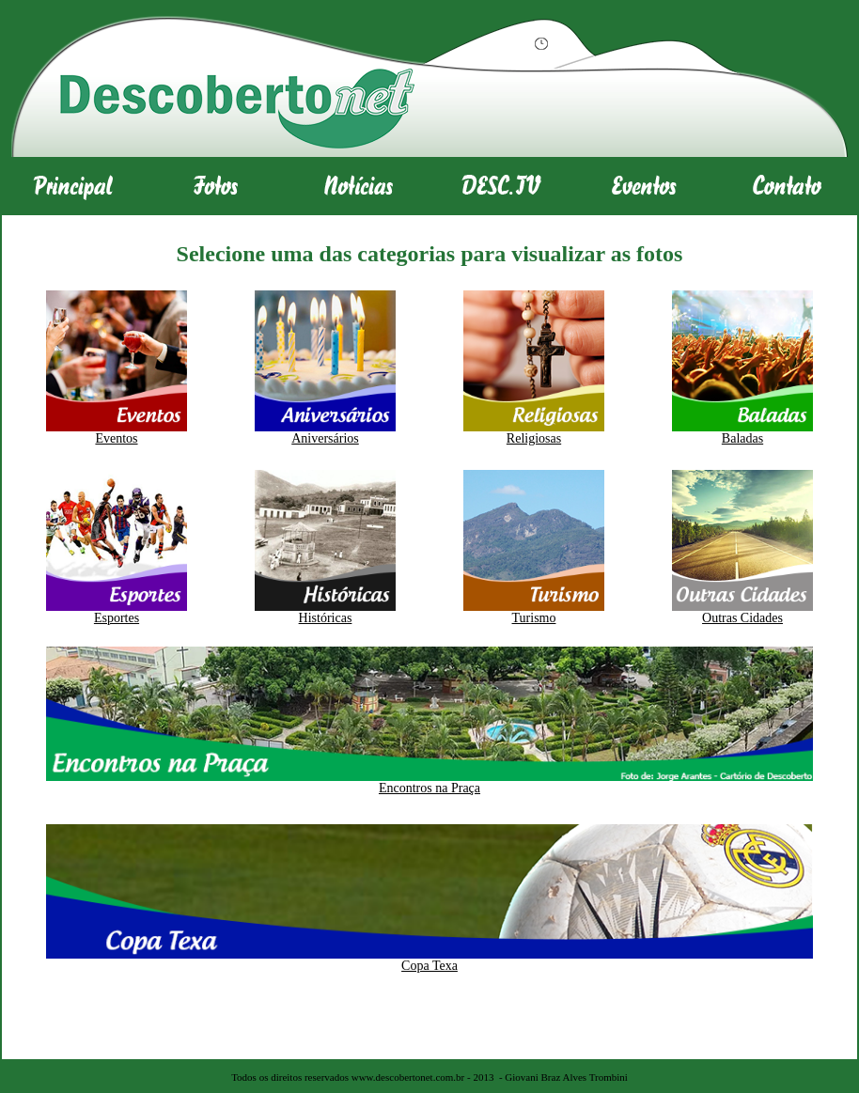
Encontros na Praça (429, 788)
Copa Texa (429, 966)
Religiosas (534, 438)
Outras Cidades (742, 618)
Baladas (742, 438)
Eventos (116, 438)
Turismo (534, 618)
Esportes (116, 618)
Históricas (325, 618)
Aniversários (325, 438)
